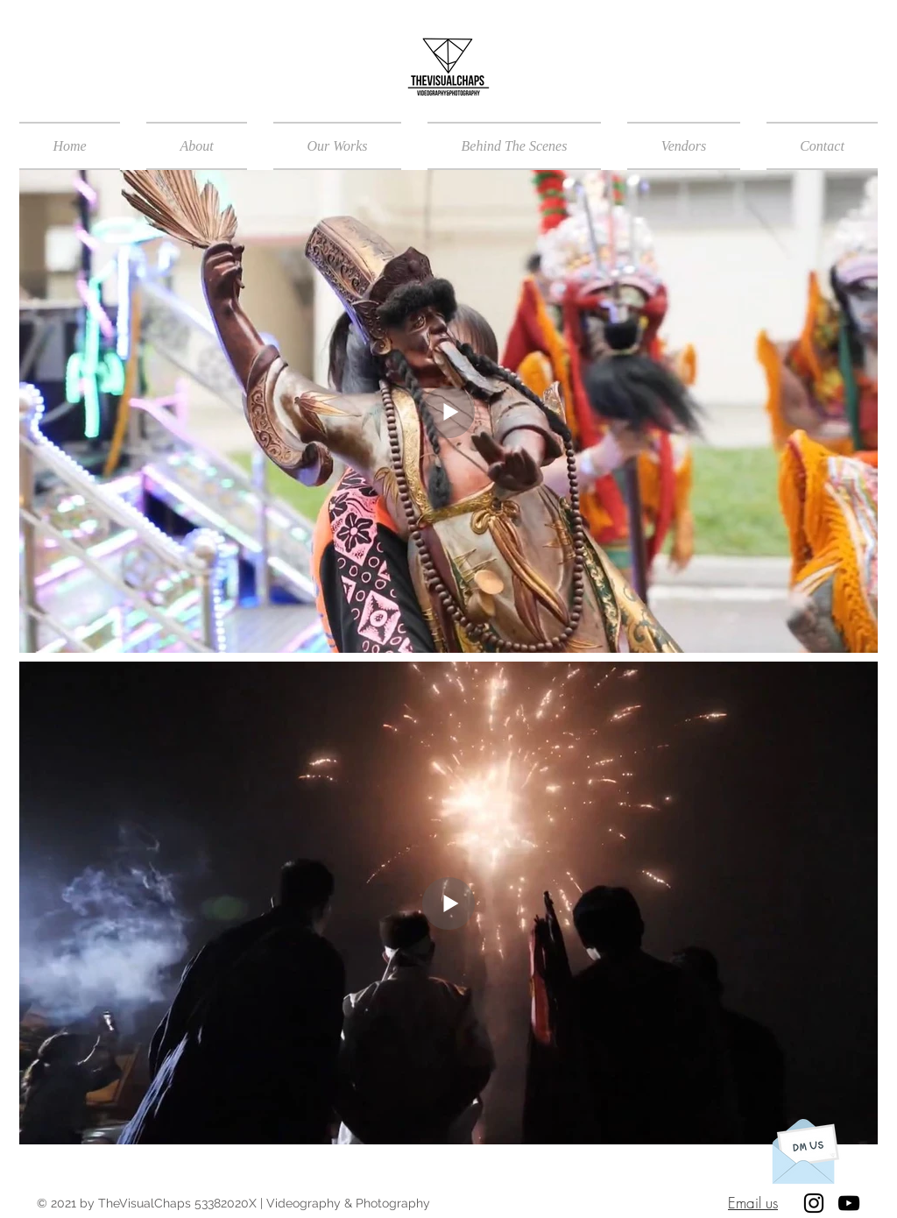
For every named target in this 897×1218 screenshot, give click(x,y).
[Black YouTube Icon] (849, 1203)
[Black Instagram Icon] (814, 1203)
